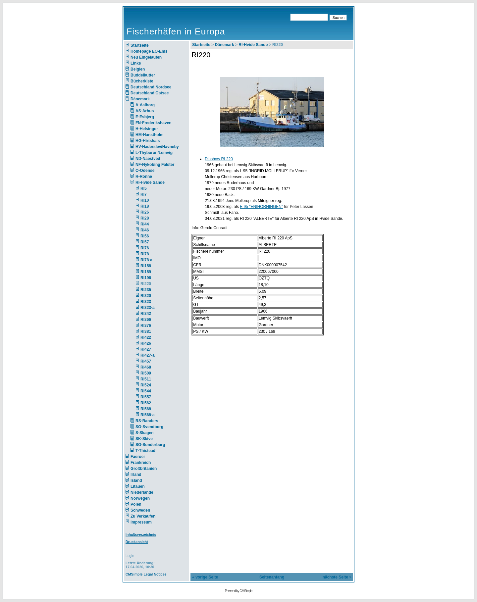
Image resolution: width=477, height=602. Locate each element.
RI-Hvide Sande (150, 182)
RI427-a (147, 355)
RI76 (144, 248)
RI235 (145, 289)
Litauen (138, 486)
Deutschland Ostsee (150, 93)
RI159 (145, 272)
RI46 (144, 230)
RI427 (145, 349)
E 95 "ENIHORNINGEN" (261, 206)
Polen (136, 504)
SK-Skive (144, 438)
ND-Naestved (147, 158)
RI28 (144, 218)
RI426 (145, 343)
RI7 (143, 194)
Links (136, 63)
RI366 (145, 319)
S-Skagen (144, 432)
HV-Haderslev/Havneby (157, 146)
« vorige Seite (205, 577)
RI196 (145, 278)
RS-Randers (146, 421)
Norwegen (140, 498)
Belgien (138, 69)
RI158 (145, 266)
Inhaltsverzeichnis (141, 534)
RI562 (145, 403)
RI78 (144, 254)
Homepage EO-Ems (149, 51)
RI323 (145, 301)
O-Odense (144, 170)
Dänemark (140, 99)
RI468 (145, 367)
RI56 (144, 236)
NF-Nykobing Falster (154, 164)
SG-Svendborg (149, 427)
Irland (136, 474)
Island (136, 480)
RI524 (145, 385)
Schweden (140, 510)
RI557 (145, 397)
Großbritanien (144, 468)
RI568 (145, 409)
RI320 (145, 295)
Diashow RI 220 (219, 159)
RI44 (144, 224)
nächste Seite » (337, 577)
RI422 (145, 337)
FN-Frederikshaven (153, 123)
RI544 (145, 391)
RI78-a (146, 260)
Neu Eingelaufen (146, 57)
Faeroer (138, 456)
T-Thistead (145, 450)
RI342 (145, 313)
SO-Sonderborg (150, 444)
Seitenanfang (271, 577)
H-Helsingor (146, 128)
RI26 (144, 212)
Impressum (141, 522)
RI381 (145, 331)
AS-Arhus (144, 111)
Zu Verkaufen (143, 516)
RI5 (143, 188)
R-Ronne (143, 176)
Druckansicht (137, 542)
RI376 (145, 325)
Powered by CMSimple (238, 591)
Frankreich (141, 462)
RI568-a (147, 415)
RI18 (144, 206)
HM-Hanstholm (149, 134)
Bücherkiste (142, 81)
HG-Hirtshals (147, 140)
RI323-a (147, 307)
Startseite (140, 45)
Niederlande (146, 492)
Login (130, 556)
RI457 (145, 361)
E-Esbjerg (144, 117)
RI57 (144, 242)
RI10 (144, 200)
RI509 (145, 373)
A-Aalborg (145, 105)
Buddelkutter (143, 75)
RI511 (145, 379)
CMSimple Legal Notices (146, 574)
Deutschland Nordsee (151, 87)
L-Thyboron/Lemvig (154, 152)
